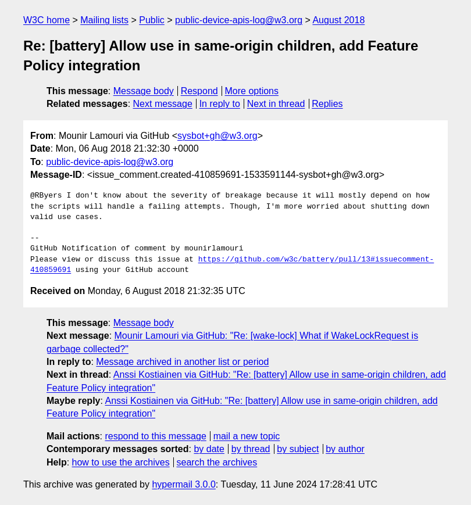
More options (252, 91)
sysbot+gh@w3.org (217, 136)
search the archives (217, 462)
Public (152, 20)
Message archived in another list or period (182, 362)
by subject (298, 449)
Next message (162, 104)
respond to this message (155, 436)
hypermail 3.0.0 (183, 484)
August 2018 (338, 20)
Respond (199, 91)
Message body (143, 91)
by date (209, 449)
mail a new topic (246, 436)
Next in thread (276, 104)
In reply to (219, 104)
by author (345, 449)
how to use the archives (121, 462)
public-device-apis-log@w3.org (238, 20)
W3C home (46, 20)
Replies (327, 104)
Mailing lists (104, 20)
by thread (250, 449)
